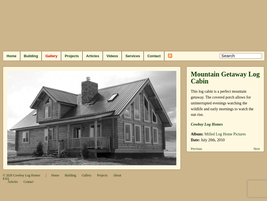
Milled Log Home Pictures (225, 134)
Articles (92, 56)
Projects (72, 56)
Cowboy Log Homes (207, 124)
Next (256, 149)
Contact (153, 56)
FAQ (6, 179)
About (117, 175)
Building (31, 56)
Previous (196, 149)
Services (132, 56)
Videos (112, 56)
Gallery (51, 56)
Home (11, 56)
